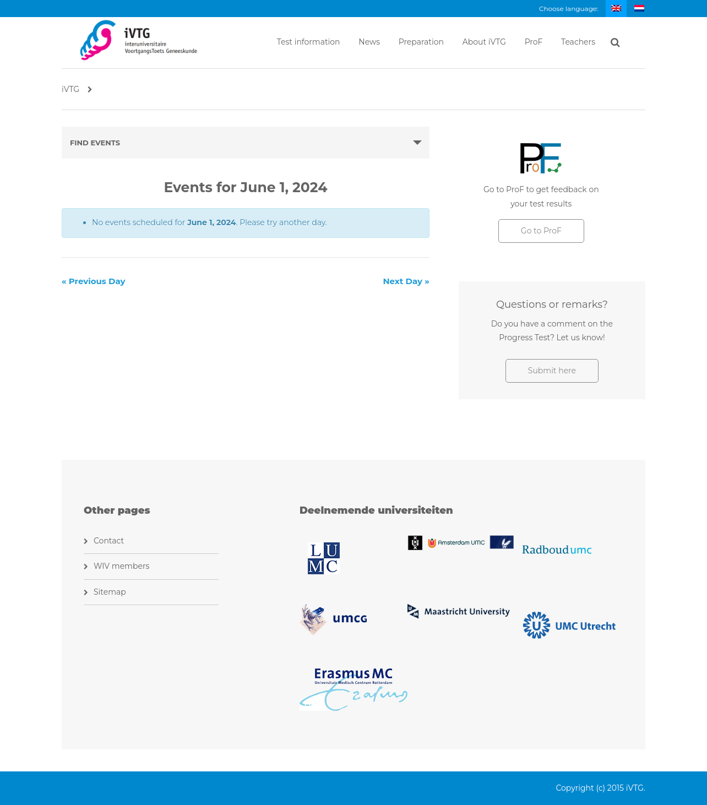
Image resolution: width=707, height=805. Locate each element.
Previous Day (94, 281)
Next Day (406, 281)
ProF (534, 42)
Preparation (421, 42)
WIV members (121, 566)
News (369, 42)
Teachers (578, 42)
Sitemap (110, 592)
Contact (109, 541)
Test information (308, 42)
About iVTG (484, 42)
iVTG (77, 89)
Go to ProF (541, 231)
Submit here (552, 371)
